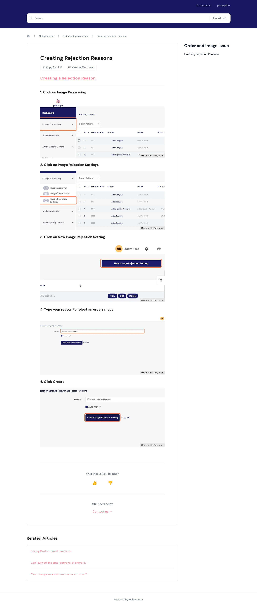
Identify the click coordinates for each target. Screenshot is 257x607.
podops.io (223, 5)
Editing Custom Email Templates (51, 551)
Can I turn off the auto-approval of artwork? (58, 562)
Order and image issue (75, 35)
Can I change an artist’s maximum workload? (59, 574)
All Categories (46, 35)
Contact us (204, 5)
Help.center (136, 599)
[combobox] (129, 18)
